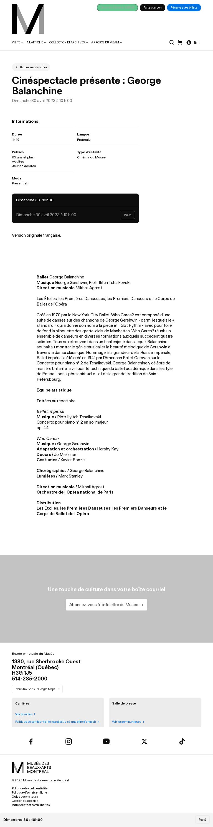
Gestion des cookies (25, 800)
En (196, 42)
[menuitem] (28, 19)
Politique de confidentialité (30, 788)
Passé (202, 819)
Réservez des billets (184, 7)
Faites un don (153, 7)
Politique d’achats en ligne (29, 792)
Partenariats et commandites (31, 805)
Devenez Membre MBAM (118, 7)
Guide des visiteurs (25, 796)
